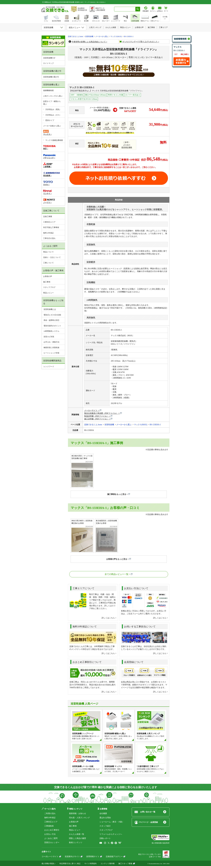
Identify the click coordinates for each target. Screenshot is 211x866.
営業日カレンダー (51, 843)
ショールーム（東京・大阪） (111, 822)
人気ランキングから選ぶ (52, 96)
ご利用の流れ (50, 813)
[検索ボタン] (138, 9)
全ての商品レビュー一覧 (116, 574)
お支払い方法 (50, 834)
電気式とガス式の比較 (52, 315)
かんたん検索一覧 (76, 834)
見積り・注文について (52, 257)
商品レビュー (48, 293)
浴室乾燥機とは (49, 309)
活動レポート (105, 838)
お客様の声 (47, 276)
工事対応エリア (49, 222)
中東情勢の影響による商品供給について (89, 42)
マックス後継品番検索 (54, 140)
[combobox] (125, 9)
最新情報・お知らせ (77, 813)
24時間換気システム (51, 331)
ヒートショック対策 (51, 353)
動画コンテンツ (75, 843)
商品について (48, 252)
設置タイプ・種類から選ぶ (52, 102)
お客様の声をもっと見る (116, 559)
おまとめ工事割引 (51, 830)
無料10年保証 (48, 233)
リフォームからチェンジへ (110, 834)
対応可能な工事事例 (51, 227)
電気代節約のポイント (52, 326)
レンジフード (48, 366)
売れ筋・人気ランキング (79, 818)
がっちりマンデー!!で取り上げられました (140, 42)
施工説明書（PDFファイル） (96, 419)
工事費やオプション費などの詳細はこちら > (92, 170)
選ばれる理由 (105, 818)
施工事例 (46, 282)
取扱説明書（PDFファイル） (96, 416)
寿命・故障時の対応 (51, 320)
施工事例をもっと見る (116, 494)
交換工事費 (47, 216)
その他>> (164, 18)
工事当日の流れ (49, 238)
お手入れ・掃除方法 (51, 342)
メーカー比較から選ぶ (52, 126)
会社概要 (103, 813)
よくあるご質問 (50, 838)
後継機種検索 (48, 90)
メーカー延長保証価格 (127, 146)
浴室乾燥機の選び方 (51, 77)
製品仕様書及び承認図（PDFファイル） (101, 413)
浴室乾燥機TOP (49, 58)
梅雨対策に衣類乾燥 (51, 348)
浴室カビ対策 (48, 337)
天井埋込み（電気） (53, 109)
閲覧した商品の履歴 (77, 838)
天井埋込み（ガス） (53, 115)
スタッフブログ (49, 287)
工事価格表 (49, 826)
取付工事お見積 (118, 178)
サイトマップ (48, 63)
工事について (48, 263)
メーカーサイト (90, 410)
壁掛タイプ (49, 120)
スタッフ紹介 (105, 826)
